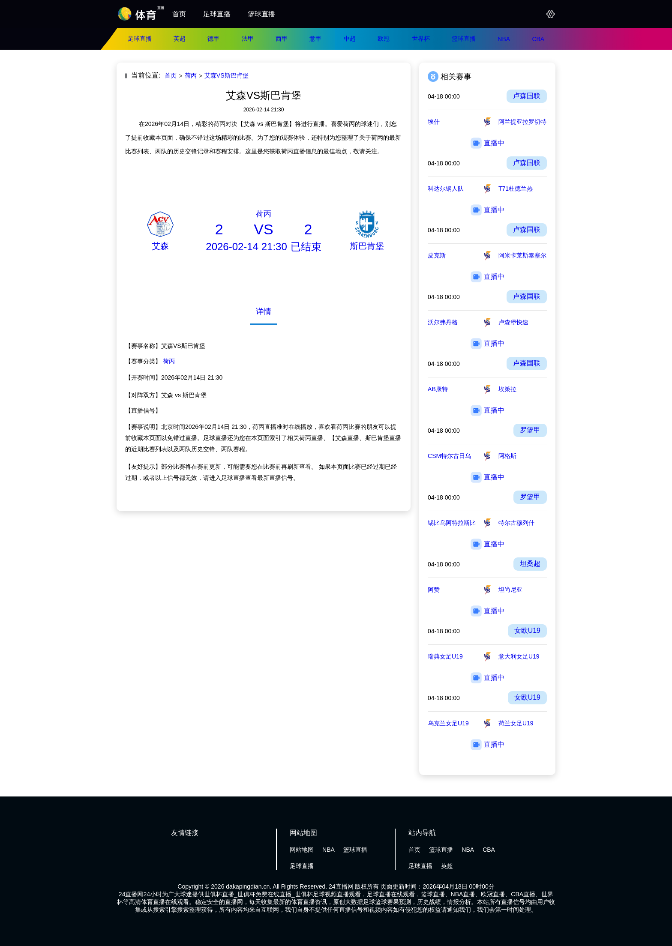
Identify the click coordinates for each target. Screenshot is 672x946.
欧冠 (384, 38)
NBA (504, 39)
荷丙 (191, 75)
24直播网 (341, 886)
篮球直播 (261, 14)
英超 (180, 38)
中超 (350, 38)
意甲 (315, 38)
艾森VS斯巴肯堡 (226, 75)
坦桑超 (530, 563)
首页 (179, 14)
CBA (538, 39)
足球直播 (217, 14)
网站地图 (302, 849)
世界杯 (421, 38)
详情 (263, 311)
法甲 (248, 38)
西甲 (282, 38)
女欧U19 (527, 630)
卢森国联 (526, 95)
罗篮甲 (530, 430)
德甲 (213, 38)
